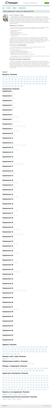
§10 (28, 76)
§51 (15, 83)
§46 (45, 81)
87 (6, 387)
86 (3, 387)
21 (11, 377)
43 (25, 380)
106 (12, 389)
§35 (12, 81)
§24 (24, 79)
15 (41, 375)
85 (47, 384)
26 (25, 377)
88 (8, 387)
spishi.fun (7, 405)
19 (6, 377)
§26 (30, 79)
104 (6, 389)
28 (30, 377)
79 (30, 384)
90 (14, 387)
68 (47, 382)
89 (11, 387)
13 (36, 375)
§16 (46, 76)
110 (24, 389)
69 (3, 384)
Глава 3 (20, 394)
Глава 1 (10, 394)
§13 (37, 76)
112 (30, 389)
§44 (39, 81)
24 (19, 377)
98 (36, 387)
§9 (25, 76)
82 (38, 384)
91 (17, 387)
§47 (3, 83)
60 (25, 382)
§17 (3, 79)
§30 (42, 79)
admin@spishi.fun (46, 405)
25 (22, 377)
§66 (15, 86)
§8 (22, 76)
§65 (12, 86)
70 (6, 384)
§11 (31, 76)
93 (22, 387)
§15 (43, 76)
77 (25, 384)
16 (44, 375)
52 (3, 382)
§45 (42, 81)
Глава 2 (15, 394)
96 (30, 387)
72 (11, 384)
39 (14, 380)
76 (22, 384)
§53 (21, 83)
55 (11, 382)
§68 (21, 86)
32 (41, 377)
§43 (36, 81)
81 (36, 384)
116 (42, 389)
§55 (27, 83)
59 (22, 382)
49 (41, 380)
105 (9, 389)
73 (14, 384)
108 (18, 389)
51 (47, 380)
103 (3, 389)
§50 (12, 83)
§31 (45, 79)
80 (33, 384)
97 (33, 387)
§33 (6, 81)
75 (19, 384)
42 (22, 380)
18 (3, 377)
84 (44, 384)
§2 (6, 76)
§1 (3, 76)
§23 (21, 79)
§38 (21, 81)
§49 (9, 83)
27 (28, 377)
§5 (14, 76)
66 (41, 382)
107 (15, 389)
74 (17, 384)
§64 (9, 86)
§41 (30, 81)
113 (33, 389)
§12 (34, 76)
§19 (9, 79)
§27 (33, 79)
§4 (11, 76)
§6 (17, 76)
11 (30, 363)
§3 (8, 76)
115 (39, 389)
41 (19, 380)
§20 (12, 79)
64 (36, 382)
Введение (5, 358)
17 (47, 375)
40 (17, 380)
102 (48, 387)
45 (30, 380)
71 (8, 384)
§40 (27, 81)
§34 (9, 81)
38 (11, 380)
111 (27, 389)
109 (21, 389)
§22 (18, 79)
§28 (36, 79)
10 (28, 363)
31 (38, 377)
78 (28, 384)
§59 (39, 83)
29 (33, 377)
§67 (18, 86)
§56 (30, 83)
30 (36, 377)
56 (14, 382)
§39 (24, 81)
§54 (24, 83)
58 (19, 382)
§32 (3, 81)
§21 (15, 79)
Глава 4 (24, 394)
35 (3, 380)
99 (38, 387)
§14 (40, 76)
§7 (19, 76)
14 (38, 375)
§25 (27, 79)
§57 (33, 83)
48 (38, 380)
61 (28, 382)
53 (6, 382)
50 (44, 380)
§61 (45, 83)
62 (30, 382)
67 (44, 382)
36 (6, 380)
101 (45, 387)
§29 (39, 79)
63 (33, 382)
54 (8, 382)
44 (28, 380)
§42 (33, 81)
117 (45, 389)
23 (17, 377)
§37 (18, 81)
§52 (18, 83)
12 (33, 363)
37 (8, 380)
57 (17, 382)
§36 (15, 81)
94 (25, 387)
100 (42, 387)
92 (19, 387)
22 (14, 377)
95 (28, 387)
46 (33, 380)
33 (44, 377)
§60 (42, 83)
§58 (36, 83)
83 (41, 384)
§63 (6, 86)
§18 (6, 79)
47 (36, 380)
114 (36, 389)
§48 (6, 83)
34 (47, 377)
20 (8, 377)
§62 (3, 86)
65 (38, 382)
